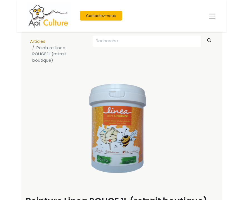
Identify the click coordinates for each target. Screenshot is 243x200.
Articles (37, 41)
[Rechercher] (209, 40)
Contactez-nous (101, 15)
